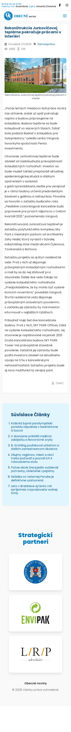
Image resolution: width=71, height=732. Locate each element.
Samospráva (46, 44)
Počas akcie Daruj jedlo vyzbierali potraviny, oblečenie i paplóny (34, 469)
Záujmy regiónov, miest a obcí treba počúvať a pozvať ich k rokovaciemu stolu (32, 458)
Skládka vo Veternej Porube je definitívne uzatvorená (32, 478)
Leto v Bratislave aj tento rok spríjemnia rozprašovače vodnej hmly (34, 489)
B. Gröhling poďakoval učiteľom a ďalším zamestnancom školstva (35, 447)
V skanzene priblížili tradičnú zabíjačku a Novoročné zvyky (32, 438)
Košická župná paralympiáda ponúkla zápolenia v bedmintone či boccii (34, 426)
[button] (64, 16)
